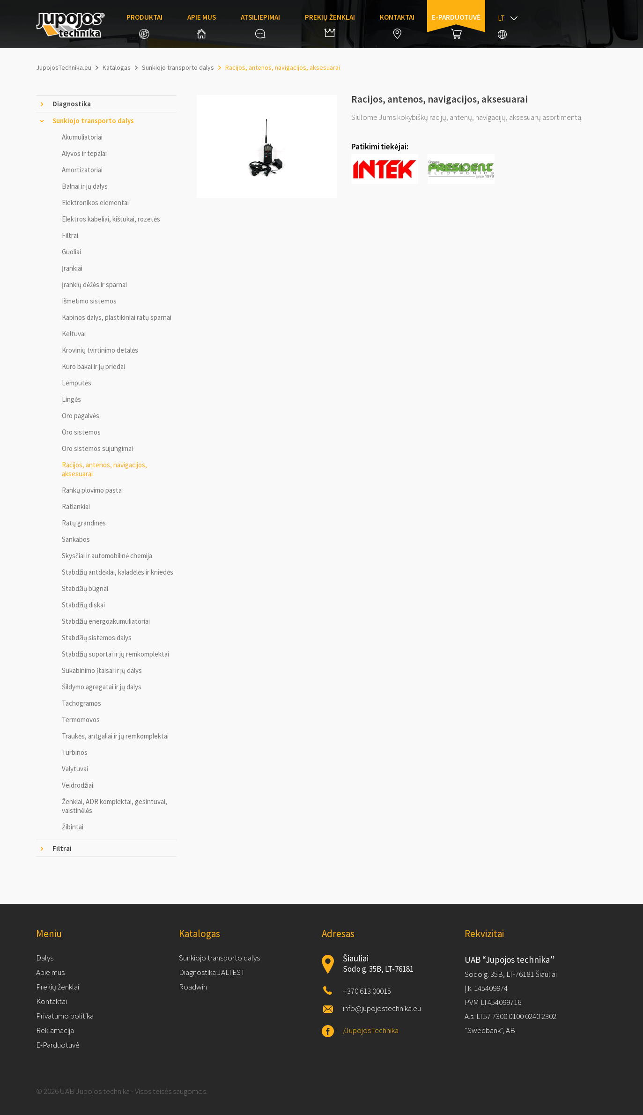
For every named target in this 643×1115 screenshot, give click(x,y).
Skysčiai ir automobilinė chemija (107, 555)
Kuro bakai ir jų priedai (93, 366)
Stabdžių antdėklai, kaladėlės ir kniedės (117, 572)
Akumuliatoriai (82, 137)
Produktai (144, 26)
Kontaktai (397, 26)
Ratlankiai (76, 506)
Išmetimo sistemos (89, 300)
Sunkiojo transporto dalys (219, 958)
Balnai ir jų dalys (85, 186)
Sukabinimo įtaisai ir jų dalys (102, 670)
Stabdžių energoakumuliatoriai (106, 621)
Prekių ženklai (330, 25)
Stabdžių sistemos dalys (97, 637)
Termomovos (81, 719)
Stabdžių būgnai (85, 588)
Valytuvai (75, 768)
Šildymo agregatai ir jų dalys (101, 686)
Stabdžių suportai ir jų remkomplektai (115, 654)
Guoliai (71, 251)
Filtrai (70, 235)
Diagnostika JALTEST (212, 972)
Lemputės (76, 382)
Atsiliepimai (260, 25)
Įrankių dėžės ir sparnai (94, 284)
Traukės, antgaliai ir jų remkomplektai (115, 735)
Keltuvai (74, 333)
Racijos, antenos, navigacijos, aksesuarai (104, 469)
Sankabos (76, 539)
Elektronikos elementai (95, 202)
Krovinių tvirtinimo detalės (100, 350)
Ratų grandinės (84, 522)
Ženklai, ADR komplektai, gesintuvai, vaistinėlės (114, 806)
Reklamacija (55, 1030)
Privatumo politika (65, 1016)
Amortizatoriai (82, 169)
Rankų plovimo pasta (92, 490)
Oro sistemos (81, 432)
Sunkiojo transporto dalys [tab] (93, 120)
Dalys (44, 958)
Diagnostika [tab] (71, 103)
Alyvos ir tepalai (84, 153)
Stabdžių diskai (83, 604)
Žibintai (72, 826)
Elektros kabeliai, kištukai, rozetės (111, 218)
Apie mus (201, 25)
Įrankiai (72, 268)
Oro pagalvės (80, 415)
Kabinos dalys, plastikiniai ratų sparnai (116, 317)
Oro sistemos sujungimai (97, 448)
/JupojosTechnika (371, 1030)
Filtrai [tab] (62, 848)
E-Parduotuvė (57, 1045)
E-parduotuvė (456, 26)
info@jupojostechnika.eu (382, 1008)
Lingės (71, 399)
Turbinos (75, 752)
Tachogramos (81, 703)
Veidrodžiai (77, 785)
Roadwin (193, 987)
